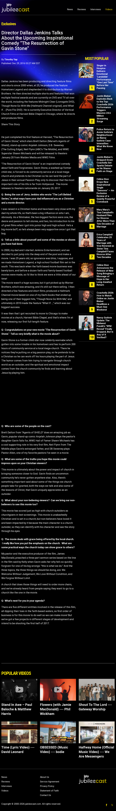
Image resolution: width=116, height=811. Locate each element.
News (70, 9)
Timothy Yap (10, 59)
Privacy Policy (47, 786)
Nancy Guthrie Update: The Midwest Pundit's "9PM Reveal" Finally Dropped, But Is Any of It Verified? (105, 327)
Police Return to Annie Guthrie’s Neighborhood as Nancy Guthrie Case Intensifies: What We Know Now (105, 139)
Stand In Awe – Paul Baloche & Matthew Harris (16, 709)
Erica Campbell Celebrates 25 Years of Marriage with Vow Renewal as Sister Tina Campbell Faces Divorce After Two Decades (105, 245)
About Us (44, 777)
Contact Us (45, 795)
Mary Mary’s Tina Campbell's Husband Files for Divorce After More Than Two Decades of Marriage (106, 218)
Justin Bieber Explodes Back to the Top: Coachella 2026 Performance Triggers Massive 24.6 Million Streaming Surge (105, 109)
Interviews (95, 9)
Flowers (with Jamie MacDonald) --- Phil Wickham (55, 709)
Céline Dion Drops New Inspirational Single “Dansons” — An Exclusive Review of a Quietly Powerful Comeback (106, 190)
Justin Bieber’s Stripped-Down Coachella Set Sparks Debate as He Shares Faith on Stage (105, 164)
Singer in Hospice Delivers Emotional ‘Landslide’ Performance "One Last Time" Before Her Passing (105, 76)
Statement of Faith (49, 790)
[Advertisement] (97, 42)
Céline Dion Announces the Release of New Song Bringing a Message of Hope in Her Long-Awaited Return (105, 275)
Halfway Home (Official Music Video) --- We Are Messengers (96, 751)
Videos (108, 9)
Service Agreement (49, 781)
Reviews (81, 9)
